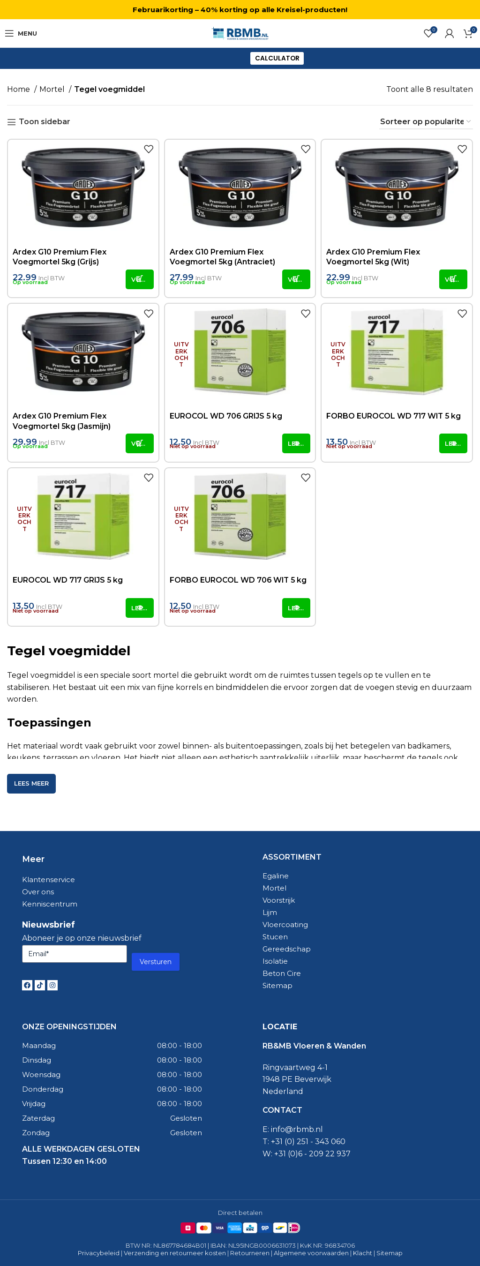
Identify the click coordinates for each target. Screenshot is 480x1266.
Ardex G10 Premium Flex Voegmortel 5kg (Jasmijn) (62, 421)
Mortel (53, 89)
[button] (140, 279)
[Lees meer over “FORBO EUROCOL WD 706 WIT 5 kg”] (296, 608)
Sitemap (389, 1253)
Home (19, 89)
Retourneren (250, 1253)
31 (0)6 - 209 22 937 (314, 1153)
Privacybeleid (99, 1253)
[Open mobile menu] (21, 33)
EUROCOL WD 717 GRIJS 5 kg (68, 580)
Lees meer (31, 783)
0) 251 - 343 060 (316, 1141)
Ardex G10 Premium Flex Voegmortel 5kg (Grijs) (60, 257)
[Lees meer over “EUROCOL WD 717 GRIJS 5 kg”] (140, 608)
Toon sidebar (44, 122)
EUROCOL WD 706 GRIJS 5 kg (227, 416)
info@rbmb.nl (297, 1129)
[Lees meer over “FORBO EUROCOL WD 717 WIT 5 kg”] (453, 443)
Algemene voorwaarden (311, 1253)
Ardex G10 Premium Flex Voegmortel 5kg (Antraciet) (223, 257)
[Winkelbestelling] (426, 122)
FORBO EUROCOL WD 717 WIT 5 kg (394, 416)
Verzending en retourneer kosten (175, 1253)
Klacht (362, 1253)
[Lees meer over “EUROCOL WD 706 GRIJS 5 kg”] (296, 443)
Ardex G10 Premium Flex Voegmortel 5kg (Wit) (373, 257)
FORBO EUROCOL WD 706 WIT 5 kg (239, 580)
